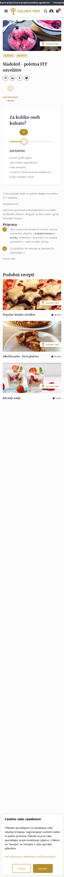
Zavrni (21, 868)
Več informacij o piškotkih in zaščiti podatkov (30, 856)
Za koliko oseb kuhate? (25, 120)
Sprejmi (42, 868)
